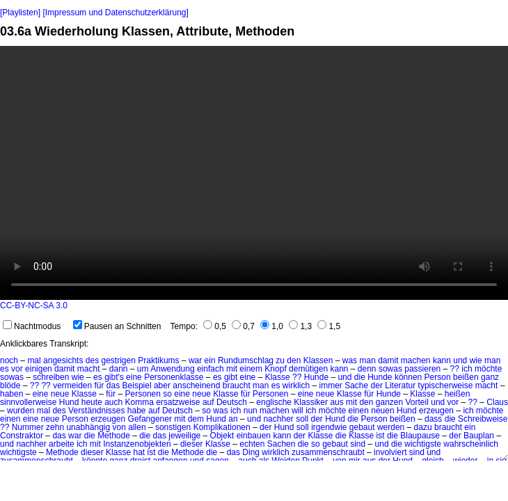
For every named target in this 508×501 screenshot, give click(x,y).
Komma (139, 402)
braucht (237, 385)
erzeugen (436, 410)
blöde (10, 385)
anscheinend (196, 385)
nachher (278, 419)
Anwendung (172, 369)
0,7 (243, 326)
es (4, 369)
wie (476, 360)
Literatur (400, 385)
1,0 (271, 326)
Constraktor (21, 435)
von (119, 427)
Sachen (281, 444)
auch (113, 402)
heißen (457, 394)
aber (162, 385)
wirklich (296, 385)
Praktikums (158, 360)
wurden (20, 410)
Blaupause (420, 435)
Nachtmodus (32, 326)
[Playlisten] (20, 12)
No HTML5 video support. (254, 173)
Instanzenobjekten (136, 444)
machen (416, 360)
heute (91, 402)
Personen (143, 394)
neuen (382, 410)
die (359, 377)
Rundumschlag (245, 360)
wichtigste (422, 444)
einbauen (254, 435)
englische (274, 402)
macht (88, 369)
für (99, 385)
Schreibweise (482, 419)
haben (11, 394)
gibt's (114, 377)
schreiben (51, 377)
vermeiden (72, 385)
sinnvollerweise (28, 402)
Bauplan (478, 435)
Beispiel (137, 385)
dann (118, 369)
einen (359, 410)
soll (302, 419)
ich (466, 369)
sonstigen (173, 427)
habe (136, 410)
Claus (497, 402)
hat (139, 452)
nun (250, 410)
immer (330, 385)
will (297, 410)
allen (136, 427)
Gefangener (150, 419)
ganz (490, 377)
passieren (422, 369)
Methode (113, 435)
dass (433, 419)
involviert (390, 452)
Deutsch (231, 402)
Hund (69, 402)
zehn (55, 427)
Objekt (222, 435)
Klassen (318, 360)
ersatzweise (178, 402)
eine (134, 377)
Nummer (28, 427)
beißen (466, 377)
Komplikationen (222, 427)
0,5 (214, 326)
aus (336, 402)
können (408, 377)
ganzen (389, 402)
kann (442, 360)
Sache (356, 385)
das (113, 385)
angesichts (63, 360)
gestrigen (118, 360)
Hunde (316, 377)
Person (437, 377)
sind (357, 444)
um (143, 369)
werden (390, 427)
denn (367, 369)
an (232, 419)
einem (250, 369)
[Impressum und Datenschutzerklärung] (115, 12)
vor (17, 369)
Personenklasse (173, 377)
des (92, 360)
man (367, 360)
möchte (488, 369)
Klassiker (311, 402)
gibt (230, 377)
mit (231, 369)
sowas (390, 369)
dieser (191, 444)
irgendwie (329, 427)
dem (196, 419)
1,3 (300, 326)
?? (454, 369)
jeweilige (184, 435)
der (377, 385)
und (460, 360)
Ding (251, 452)
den (294, 360)
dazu (423, 427)
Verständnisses (96, 410)
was (349, 360)
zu (280, 360)
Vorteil (417, 402)
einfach (210, 369)
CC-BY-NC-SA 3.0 (34, 305)
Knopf (275, 369)
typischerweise (445, 385)
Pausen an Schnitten (117, 326)
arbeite (61, 444)
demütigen (308, 369)
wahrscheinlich (470, 444)
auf (208, 402)
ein (210, 360)
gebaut (362, 427)
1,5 (328, 326)
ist (380, 435)
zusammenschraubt (328, 452)
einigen (38, 369)
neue (60, 394)
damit (388, 360)
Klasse (277, 377)
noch (9, 360)
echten (251, 444)
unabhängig (88, 427)
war (195, 360)
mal (33, 360)
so (167, 394)
